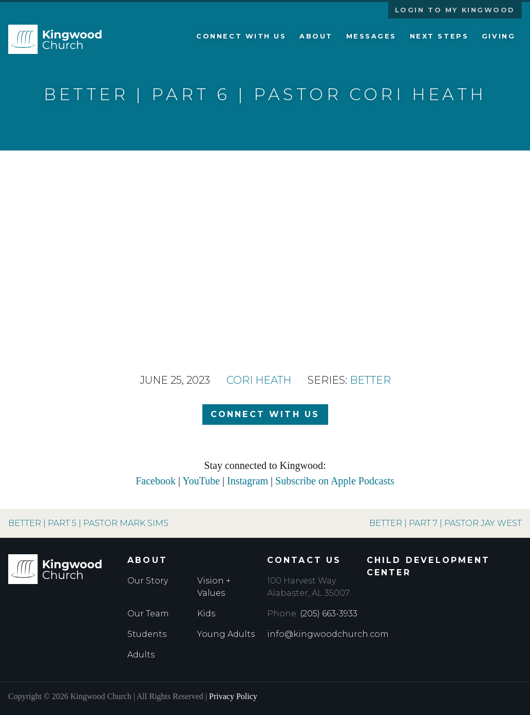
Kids (206, 613)
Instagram (247, 480)
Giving (498, 36)
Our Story (147, 581)
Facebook (156, 480)
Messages (371, 36)
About (316, 36)
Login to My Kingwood (455, 10)
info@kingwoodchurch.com (328, 634)
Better (370, 380)
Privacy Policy (233, 696)
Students (146, 634)
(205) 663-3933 (328, 613)
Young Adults (226, 634)
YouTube (201, 480)
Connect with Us (241, 36)
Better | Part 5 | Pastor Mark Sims (88, 523)
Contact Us (304, 560)
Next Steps (439, 36)
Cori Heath (258, 380)
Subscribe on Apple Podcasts (334, 480)
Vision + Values (214, 587)
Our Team (148, 613)
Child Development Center (428, 566)
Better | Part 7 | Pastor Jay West (445, 523)
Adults (141, 655)
